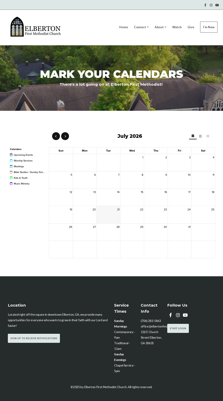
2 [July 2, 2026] (166, 157)
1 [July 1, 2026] (142, 157)
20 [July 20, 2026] (94, 209)
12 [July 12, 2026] (71, 192)
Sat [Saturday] (203, 150)
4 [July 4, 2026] (213, 157)
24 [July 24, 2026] (189, 209)
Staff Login (178, 328)
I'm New (209, 27)
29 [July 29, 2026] (141, 227)
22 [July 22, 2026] (141, 209)
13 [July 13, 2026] (94, 192)
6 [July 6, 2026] (95, 175)
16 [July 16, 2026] (165, 192)
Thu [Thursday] (155, 150)
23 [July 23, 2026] (165, 209)
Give (191, 27)
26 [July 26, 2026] (70, 227)
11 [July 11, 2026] (213, 175)
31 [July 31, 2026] (189, 227)
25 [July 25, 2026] (212, 209)
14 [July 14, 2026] (118, 192)
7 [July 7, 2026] (119, 175)
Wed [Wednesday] (132, 150)
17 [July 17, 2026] (189, 192)
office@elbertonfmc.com (157, 326)
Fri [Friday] (179, 150)
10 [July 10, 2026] (189, 175)
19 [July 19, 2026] (71, 209)
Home (123, 27)
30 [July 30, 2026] (165, 227)
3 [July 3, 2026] (190, 157)
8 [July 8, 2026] (142, 175)
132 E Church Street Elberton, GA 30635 (151, 337)
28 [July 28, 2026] (118, 227)
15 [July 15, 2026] (142, 192)
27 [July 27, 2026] (94, 227)
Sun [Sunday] (61, 150)
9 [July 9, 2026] (166, 175)
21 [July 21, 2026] (118, 209)
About (160, 27)
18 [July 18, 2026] (213, 192)
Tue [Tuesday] (108, 150)
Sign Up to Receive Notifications (33, 338)
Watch (177, 27)
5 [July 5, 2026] (71, 175)
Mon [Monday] (84, 150)
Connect (141, 27)
